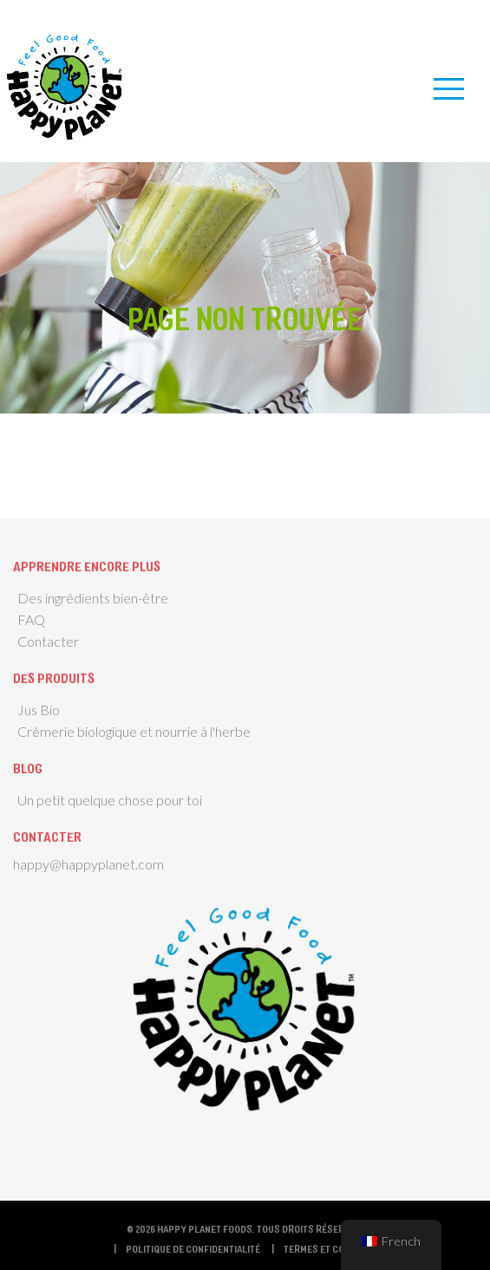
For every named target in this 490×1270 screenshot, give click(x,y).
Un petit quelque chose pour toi (109, 799)
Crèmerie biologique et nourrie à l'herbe (134, 731)
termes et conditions (334, 1248)
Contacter (48, 641)
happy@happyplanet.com (88, 864)
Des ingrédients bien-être (92, 597)
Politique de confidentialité (193, 1248)
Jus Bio (38, 709)
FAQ (31, 619)
